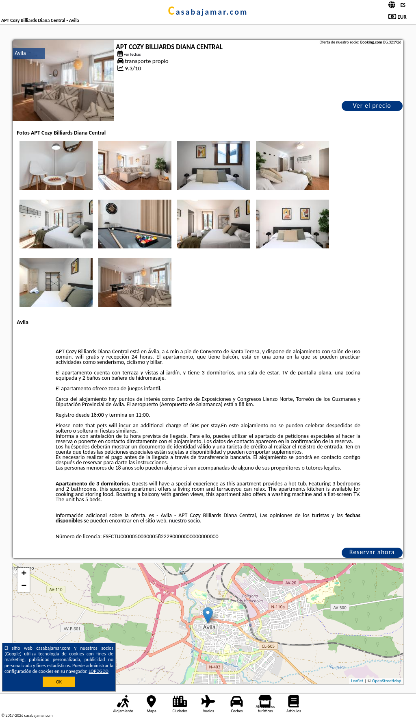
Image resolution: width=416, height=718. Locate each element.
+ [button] (23, 574)
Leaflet (357, 680)
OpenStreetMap (386, 680)
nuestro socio (184, 520)
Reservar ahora (372, 552)
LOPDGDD (98, 671)
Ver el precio (372, 105)
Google (13, 654)
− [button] (23, 586)
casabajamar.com (208, 12)
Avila (20, 53)
